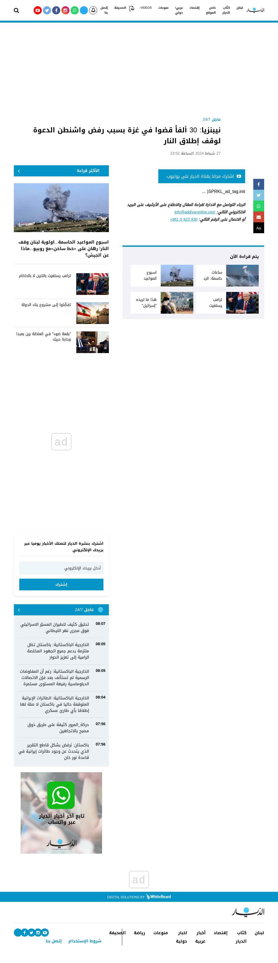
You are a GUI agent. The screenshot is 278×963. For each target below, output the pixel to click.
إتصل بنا (104, 10)
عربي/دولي (179, 10)
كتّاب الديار (226, 10)
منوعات (163, 7)
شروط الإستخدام (85, 941)
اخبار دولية (181, 937)
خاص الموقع (211, 10)
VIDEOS (146, 7)
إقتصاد (194, 7)
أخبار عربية (200, 937)
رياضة (139, 933)
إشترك (61, 584)
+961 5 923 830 (183, 219)
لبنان (239, 7)
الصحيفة (120, 7)
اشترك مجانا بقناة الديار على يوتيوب (204, 176)
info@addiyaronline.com (195, 212)
